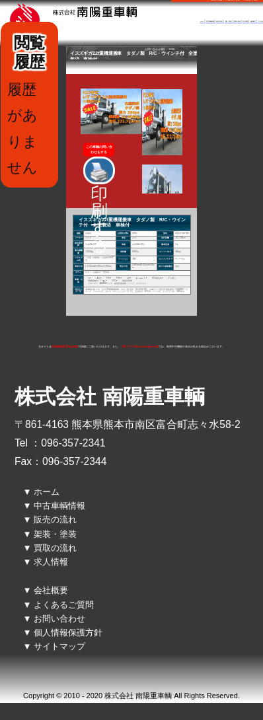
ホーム (202, 21)
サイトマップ (59, 646)
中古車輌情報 (210, 21)
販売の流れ (219, 21)
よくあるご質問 (64, 605)
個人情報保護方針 (68, 632)
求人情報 (245, 21)
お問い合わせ (59, 619)
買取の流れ (237, 21)
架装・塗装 (228, 21)
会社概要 (253, 21)
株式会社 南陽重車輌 (110, 396)
